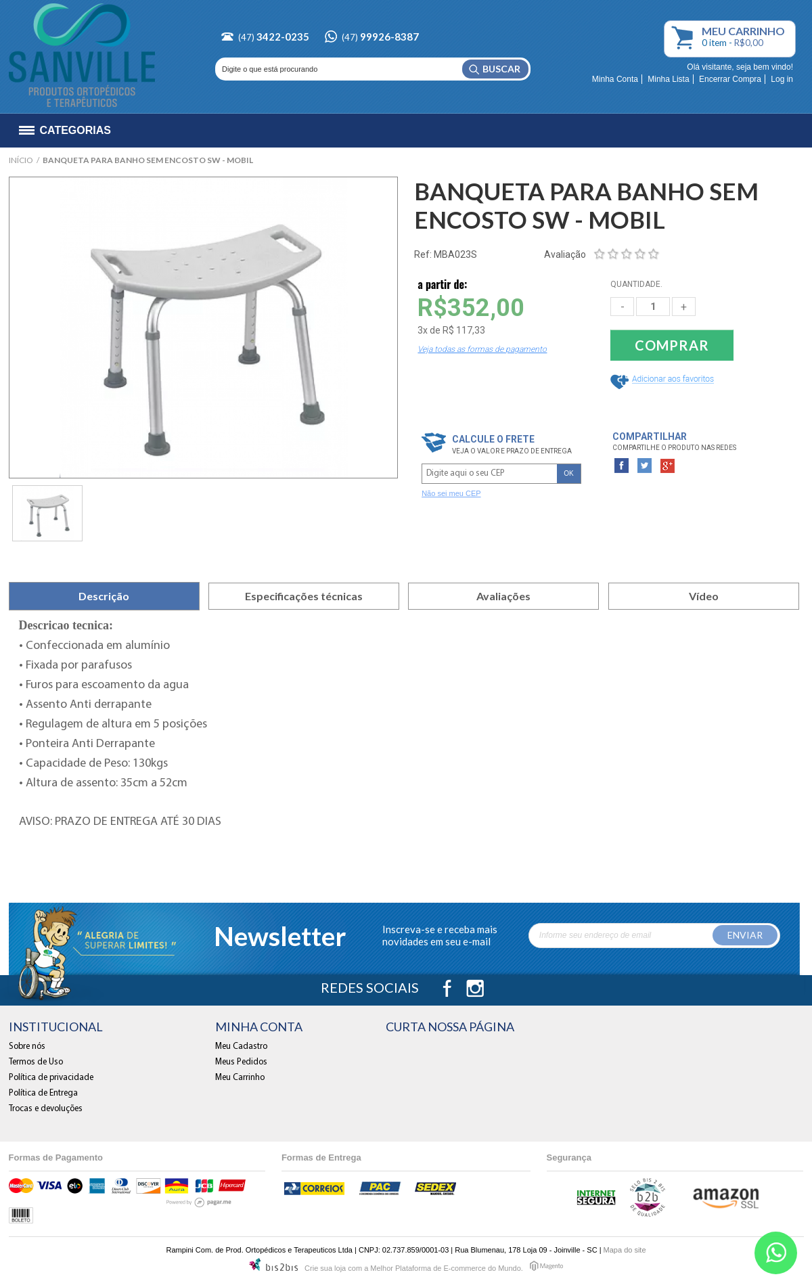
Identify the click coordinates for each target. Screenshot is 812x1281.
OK (568, 473)
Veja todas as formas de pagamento (482, 349)
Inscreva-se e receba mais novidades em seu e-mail (439, 935)
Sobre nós (27, 1046)
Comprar (672, 345)
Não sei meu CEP (451, 493)
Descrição (103, 595)
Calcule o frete (493, 439)
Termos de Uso (36, 1062)
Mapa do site (625, 1250)
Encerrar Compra (730, 79)
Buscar (501, 68)
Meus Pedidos (241, 1062)
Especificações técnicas (304, 595)
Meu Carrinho (684, 39)
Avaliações (503, 595)
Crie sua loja (325, 1268)
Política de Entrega (43, 1093)
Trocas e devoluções (46, 1108)
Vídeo (704, 595)
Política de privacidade (51, 1077)
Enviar (745, 935)
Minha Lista (668, 79)
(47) (273, 37)
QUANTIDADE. (636, 284)
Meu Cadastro (241, 1046)
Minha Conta (615, 79)
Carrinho (743, 31)
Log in (782, 79)
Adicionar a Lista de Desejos (664, 382)
